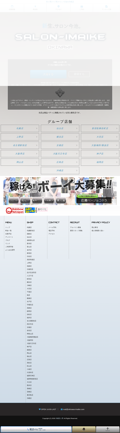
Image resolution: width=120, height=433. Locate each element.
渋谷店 (29, 262)
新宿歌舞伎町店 (97, 129)
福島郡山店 (31, 246)
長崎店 (29, 394)
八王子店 (30, 281)
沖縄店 (60, 175)
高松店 (29, 368)
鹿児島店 (30, 400)
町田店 (29, 284)
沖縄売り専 (59, 424)
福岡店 (98, 166)
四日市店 (30, 329)
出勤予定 (8, 239)
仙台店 (60, 129)
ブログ (7, 246)
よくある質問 (10, 255)
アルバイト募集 (75, 233)
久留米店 (30, 378)
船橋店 (29, 304)
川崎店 (29, 291)
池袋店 (29, 271)
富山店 (29, 252)
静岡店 (29, 316)
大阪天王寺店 (60, 156)
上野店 (22, 138)
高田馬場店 (31, 265)
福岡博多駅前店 (32, 384)
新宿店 (29, 258)
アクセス (52, 239)
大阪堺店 (22, 156)
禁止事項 (95, 233)
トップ (7, 233)
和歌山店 (30, 339)
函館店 (29, 239)
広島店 (60, 166)
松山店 (29, 371)
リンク (7, 249)
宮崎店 (29, 397)
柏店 (28, 300)
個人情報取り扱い (98, 236)
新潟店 (29, 249)
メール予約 (52, 233)
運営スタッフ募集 (76, 236)
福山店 (29, 362)
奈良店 (29, 336)
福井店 (29, 323)
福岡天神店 (31, 381)
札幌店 (22, 129)
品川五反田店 (31, 278)
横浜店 (60, 138)
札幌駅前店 (31, 236)
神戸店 (98, 156)
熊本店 (29, 391)
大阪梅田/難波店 (98, 147)
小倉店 (29, 374)
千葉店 (29, 297)
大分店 (29, 387)
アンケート (9, 242)
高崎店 (29, 313)
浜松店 (29, 320)
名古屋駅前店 (22, 147)
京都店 (60, 147)
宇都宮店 (30, 310)
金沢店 (29, 255)
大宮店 (98, 138)
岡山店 (22, 166)
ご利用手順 (9, 252)
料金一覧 (8, 236)
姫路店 (29, 355)
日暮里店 (30, 275)
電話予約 (52, 236)
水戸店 (29, 307)
